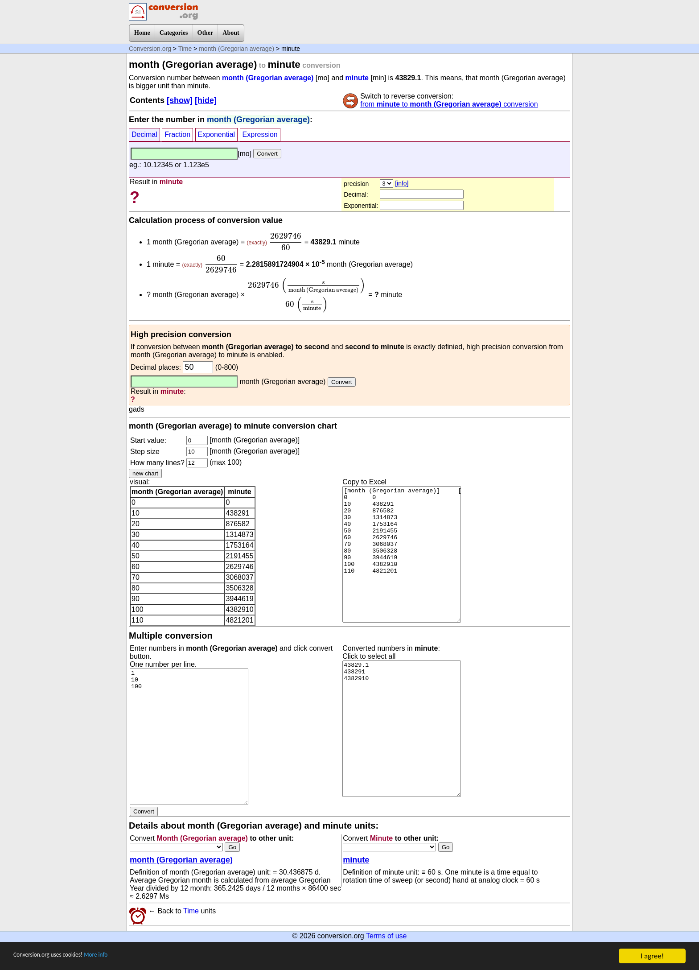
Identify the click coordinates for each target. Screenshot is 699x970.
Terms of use (386, 936)
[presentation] (285, 241)
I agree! (652, 956)
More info (119, 956)
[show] (180, 100)
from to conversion (449, 104)
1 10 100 (189, 737)
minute (357, 78)
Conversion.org (150, 48)
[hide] (206, 100)
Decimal (144, 134)
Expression (260, 134)
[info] (401, 183)
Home (142, 32)
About (230, 32)
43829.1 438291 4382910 (401, 728)
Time (185, 48)
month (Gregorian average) (236, 48)
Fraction (177, 134)
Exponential (216, 134)
